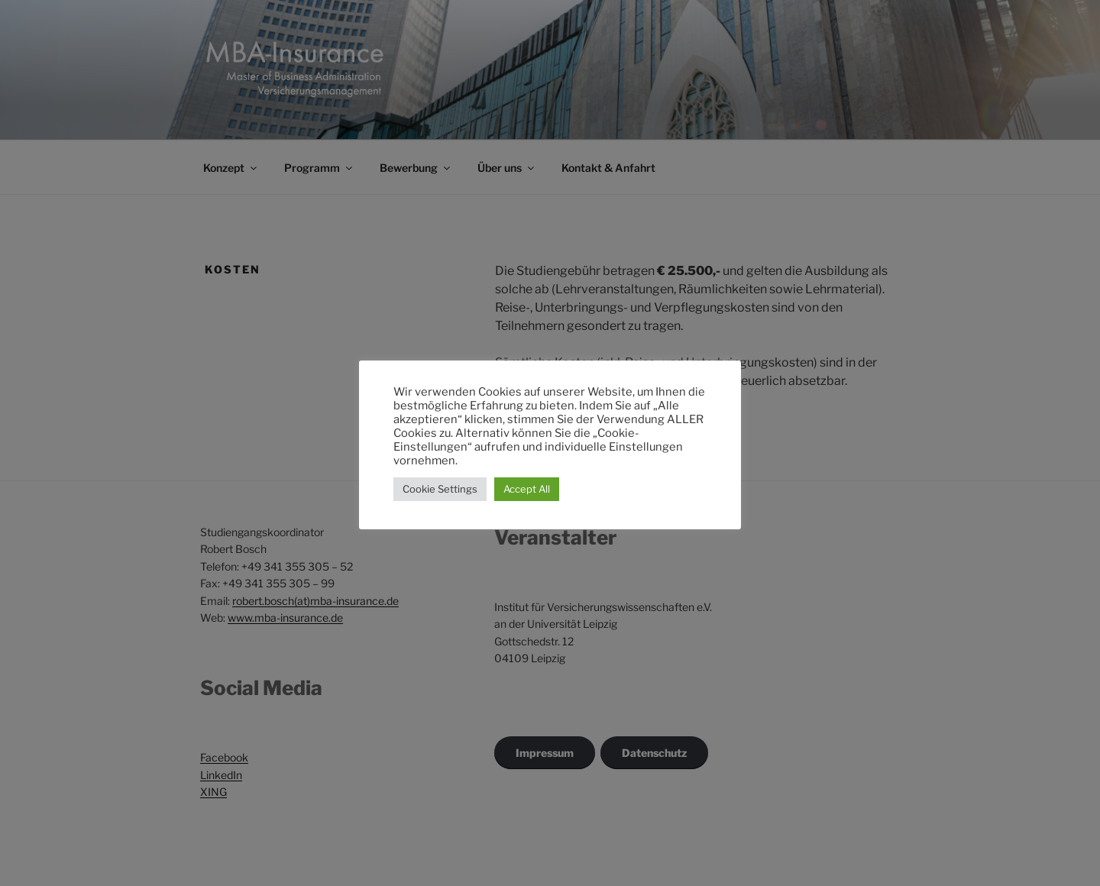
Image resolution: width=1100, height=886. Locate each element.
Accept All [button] (526, 489)
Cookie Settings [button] (440, 489)
